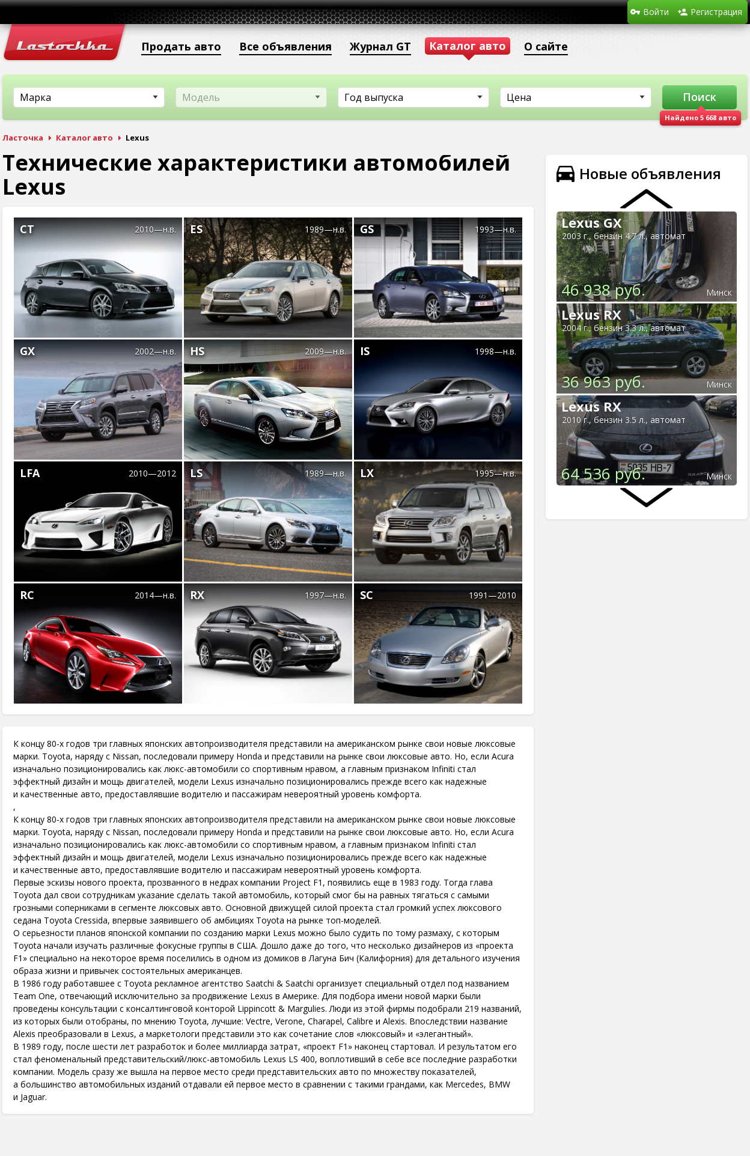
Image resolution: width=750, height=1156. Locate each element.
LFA (30, 473)
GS (367, 229)
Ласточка (22, 137)
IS (365, 351)
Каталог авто (84, 137)
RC (27, 595)
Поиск (699, 97)
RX (197, 595)
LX (367, 473)
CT (27, 229)
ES (196, 229)
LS (196, 473)
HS (197, 351)
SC (366, 595)
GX (27, 351)
